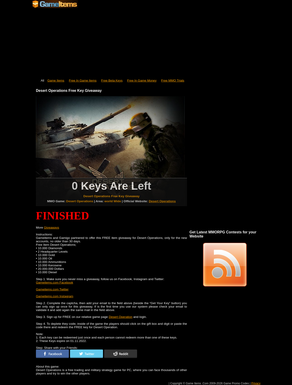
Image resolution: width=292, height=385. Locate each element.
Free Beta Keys (112, 80)
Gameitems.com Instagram (54, 296)
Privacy (255, 383)
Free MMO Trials (172, 80)
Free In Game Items (83, 80)
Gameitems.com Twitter (52, 289)
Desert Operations (162, 201)
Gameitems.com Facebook (54, 282)
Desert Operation (120, 317)
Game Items (55, 80)
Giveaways (51, 227)
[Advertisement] (146, 41)
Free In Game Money (142, 80)
